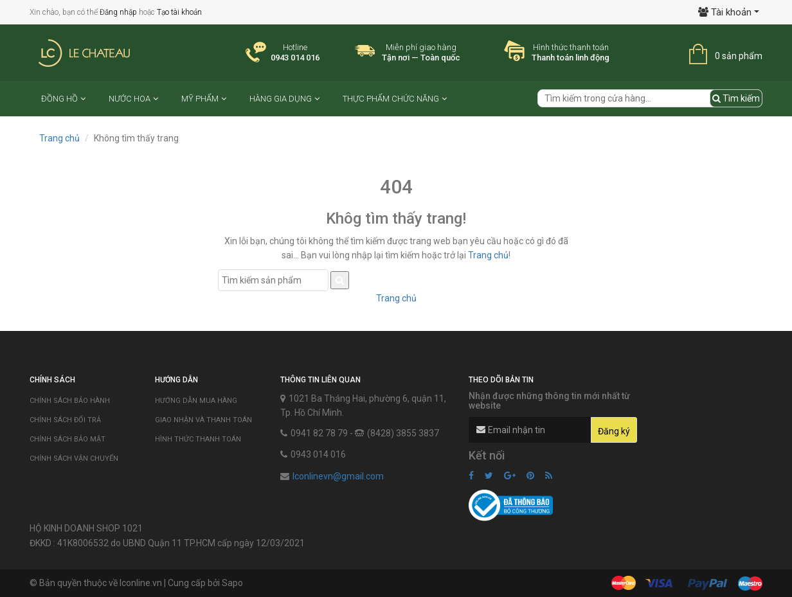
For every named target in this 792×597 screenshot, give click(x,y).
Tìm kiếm (736, 98)
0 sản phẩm (738, 56)
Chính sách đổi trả (65, 420)
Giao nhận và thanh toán (203, 420)
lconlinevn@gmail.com (338, 476)
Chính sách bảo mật (67, 439)
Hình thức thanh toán (198, 439)
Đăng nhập (118, 12)
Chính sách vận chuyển (74, 458)
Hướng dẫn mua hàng (196, 401)
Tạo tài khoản (179, 12)
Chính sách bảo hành (70, 401)
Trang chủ (59, 138)
